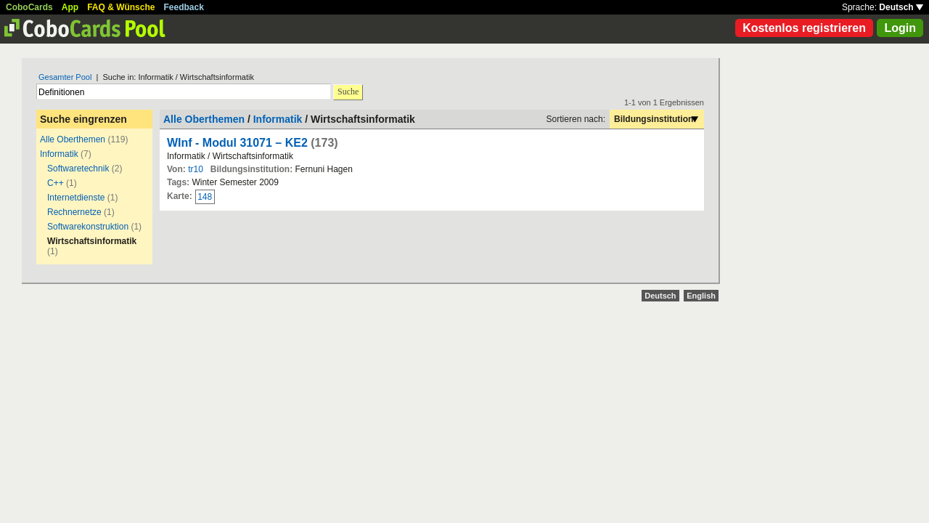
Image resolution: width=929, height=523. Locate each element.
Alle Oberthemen (72, 139)
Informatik (59, 154)
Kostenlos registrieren (804, 28)
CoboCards (29, 7)
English (701, 295)
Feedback (184, 7)
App (70, 7)
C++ (56, 183)
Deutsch (901, 7)
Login (900, 28)
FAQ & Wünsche (121, 7)
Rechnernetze (74, 212)
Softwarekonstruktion (87, 227)
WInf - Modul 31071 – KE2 (237, 143)
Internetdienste (76, 197)
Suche (348, 91)
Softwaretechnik (78, 168)
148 (204, 197)
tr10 (195, 169)
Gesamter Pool (64, 77)
